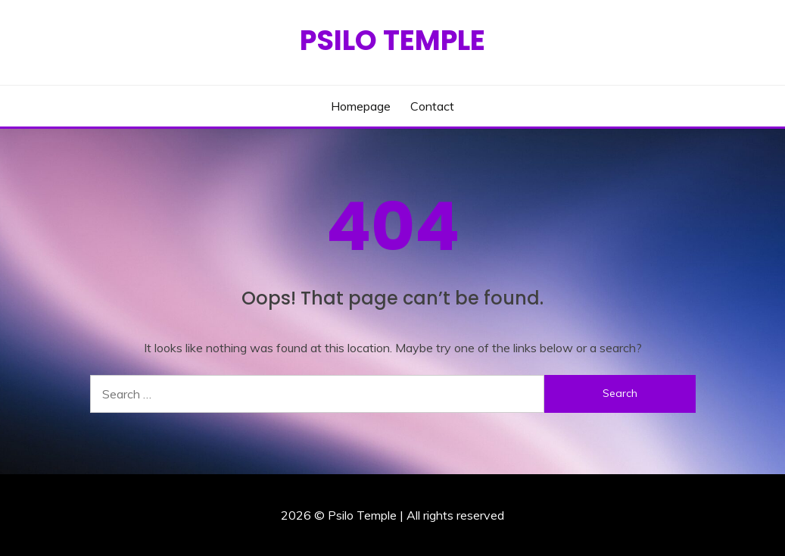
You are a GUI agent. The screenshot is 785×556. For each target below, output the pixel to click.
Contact (432, 106)
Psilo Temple (392, 40)
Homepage (361, 106)
